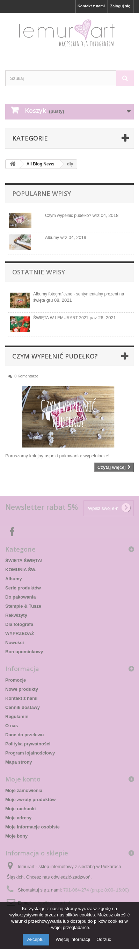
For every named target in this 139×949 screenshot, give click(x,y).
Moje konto (23, 779)
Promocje (15, 680)
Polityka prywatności (27, 743)
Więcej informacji (73, 939)
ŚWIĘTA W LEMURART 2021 (60, 317)
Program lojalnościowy (30, 753)
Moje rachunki (20, 808)
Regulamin (16, 716)
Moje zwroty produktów (30, 799)
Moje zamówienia (23, 790)
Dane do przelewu (24, 734)
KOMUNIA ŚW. (20, 569)
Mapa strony (18, 762)
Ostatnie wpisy (38, 272)
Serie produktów (23, 587)
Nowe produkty (21, 689)
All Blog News (40, 164)
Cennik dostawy (22, 707)
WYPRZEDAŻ (19, 633)
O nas (11, 725)
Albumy (52, 237)
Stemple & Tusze (23, 606)
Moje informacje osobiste (32, 826)
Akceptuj (36, 939)
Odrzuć (103, 939)
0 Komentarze (26, 376)
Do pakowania (20, 597)
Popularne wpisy (41, 193)
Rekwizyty (16, 615)
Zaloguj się (120, 6)
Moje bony (16, 836)
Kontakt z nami (91, 6)
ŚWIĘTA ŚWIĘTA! (24, 560)
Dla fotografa (19, 624)
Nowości (14, 642)
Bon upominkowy (24, 651)
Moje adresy (18, 817)
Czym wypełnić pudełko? (68, 215)
